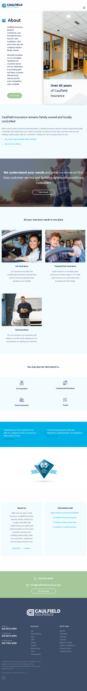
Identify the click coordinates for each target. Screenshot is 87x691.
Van (32, 637)
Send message (43, 591)
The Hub (63, 634)
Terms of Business (67, 645)
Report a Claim (66, 643)
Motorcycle (35, 648)
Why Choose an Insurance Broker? (64, 513)
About (62, 631)
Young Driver (36, 634)
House (33, 643)
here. (27, 672)
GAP (32, 640)
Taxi (32, 651)
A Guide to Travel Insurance (64, 527)
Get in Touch (14, 95)
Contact (63, 637)
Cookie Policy (65, 651)
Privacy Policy (65, 648)
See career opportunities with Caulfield (19, 139)
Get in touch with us (11, 144)
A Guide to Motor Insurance (64, 522)
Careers (26, 548)
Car (32, 631)
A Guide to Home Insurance (64, 518)
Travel (33, 645)
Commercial (36, 654)
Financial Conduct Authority (22, 668)
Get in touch (43, 192)
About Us (16, 548)
